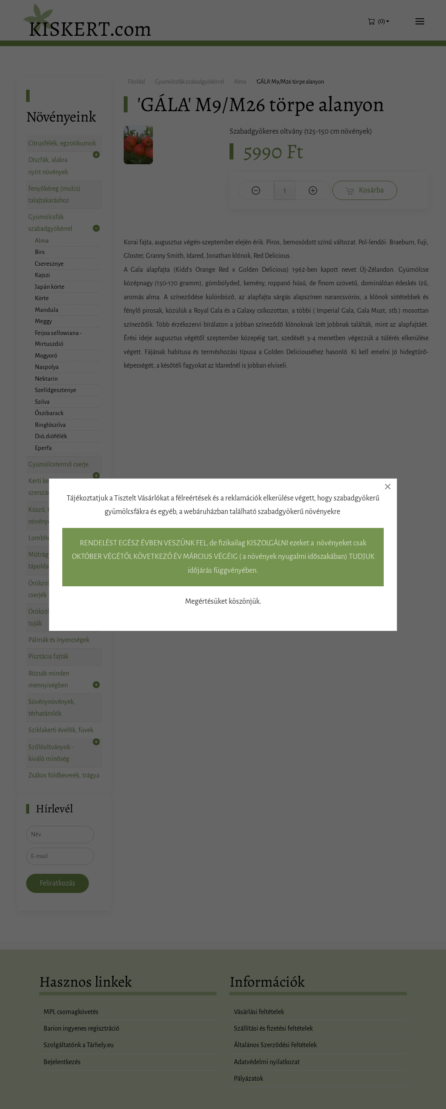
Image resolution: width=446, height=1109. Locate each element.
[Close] (387, 486)
